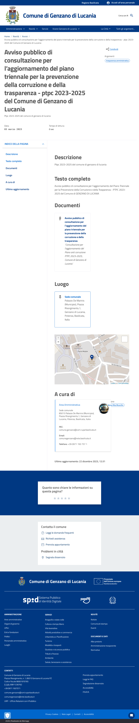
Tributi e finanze (52, 653)
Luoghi (7, 644)
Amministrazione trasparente (103, 645)
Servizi (48, 614)
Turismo (48, 641)
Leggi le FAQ (88, 679)
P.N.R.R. (86, 692)
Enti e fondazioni (11, 632)
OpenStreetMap (123, 383)
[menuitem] (103, 28)
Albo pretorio (96, 641)
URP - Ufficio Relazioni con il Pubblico (20, 701)
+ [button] (58, 338)
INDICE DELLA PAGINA (16, 144)
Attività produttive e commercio (58, 632)
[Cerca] (132, 15)
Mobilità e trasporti (53, 645)
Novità (16, 36)
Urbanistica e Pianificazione (57, 636)
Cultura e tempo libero (54, 624)
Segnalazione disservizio (93, 683)
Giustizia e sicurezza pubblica (57, 649)
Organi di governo (11, 623)
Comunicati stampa (99, 623)
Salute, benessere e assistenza (58, 662)
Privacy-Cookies (51, 714)
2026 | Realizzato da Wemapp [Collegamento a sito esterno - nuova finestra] (17, 720)
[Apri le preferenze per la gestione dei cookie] (7, 715)
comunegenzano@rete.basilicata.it (19, 696)
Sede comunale (73, 297)
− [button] (58, 342)
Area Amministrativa (69, 405)
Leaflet (113, 383)
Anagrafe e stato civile (54, 619)
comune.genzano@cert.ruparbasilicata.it (21, 692)
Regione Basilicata (90, 2)
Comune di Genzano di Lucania (59, 15)
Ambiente (49, 658)
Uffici (6, 628)
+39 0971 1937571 (12, 688)
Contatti (8, 670)
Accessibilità (88, 687)
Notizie (94, 619)
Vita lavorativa (51, 628)
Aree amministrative (13, 619)
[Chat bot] (131, 715)
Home (7, 36)
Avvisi (25, 36)
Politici (7, 636)
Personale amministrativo (15, 640)
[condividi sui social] (112, 49)
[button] (121, 2)
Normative (95, 650)
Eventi (93, 628)
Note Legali (66, 714)
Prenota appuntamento (93, 675)
